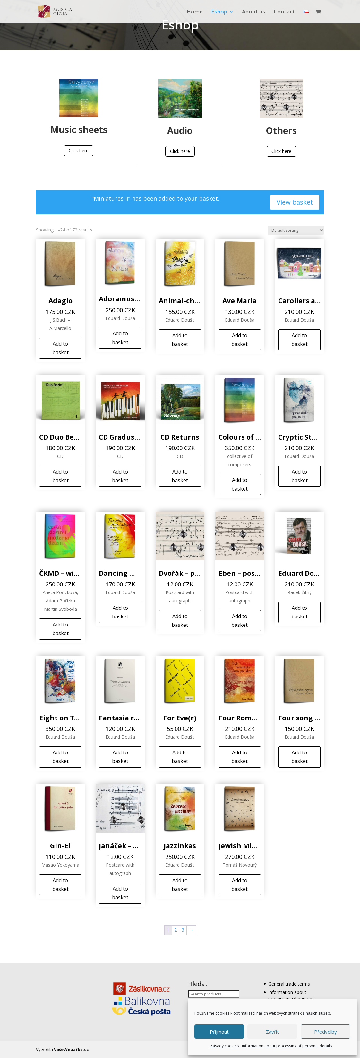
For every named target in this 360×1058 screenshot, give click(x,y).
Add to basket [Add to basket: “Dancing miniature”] (120, 612)
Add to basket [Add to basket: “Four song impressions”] (299, 757)
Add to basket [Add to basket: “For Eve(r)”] (180, 757)
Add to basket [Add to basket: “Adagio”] (60, 348)
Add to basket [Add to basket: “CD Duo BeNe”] (60, 476)
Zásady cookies (224, 1046)
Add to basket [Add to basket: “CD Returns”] (180, 476)
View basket (295, 202)
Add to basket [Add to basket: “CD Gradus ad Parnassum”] (120, 476)
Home (194, 12)
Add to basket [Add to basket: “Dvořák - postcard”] (180, 620)
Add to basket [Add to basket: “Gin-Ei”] (60, 885)
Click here (79, 150)
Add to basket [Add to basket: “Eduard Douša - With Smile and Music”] (299, 612)
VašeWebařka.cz (71, 1049)
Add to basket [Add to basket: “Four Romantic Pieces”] (239, 757)
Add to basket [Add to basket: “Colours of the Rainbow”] (239, 484)
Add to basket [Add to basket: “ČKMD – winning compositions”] (60, 629)
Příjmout (219, 1032)
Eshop (219, 12)
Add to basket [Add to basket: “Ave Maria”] (239, 340)
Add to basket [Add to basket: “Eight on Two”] (60, 757)
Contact (284, 12)
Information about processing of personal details (287, 1046)
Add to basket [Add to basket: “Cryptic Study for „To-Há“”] (299, 476)
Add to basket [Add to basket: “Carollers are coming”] (299, 340)
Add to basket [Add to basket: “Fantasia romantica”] (120, 757)
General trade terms (289, 984)
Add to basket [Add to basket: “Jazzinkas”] (180, 885)
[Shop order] (296, 230)
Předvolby (325, 1032)
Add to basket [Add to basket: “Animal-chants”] (180, 340)
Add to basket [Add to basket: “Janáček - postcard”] (120, 893)
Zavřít (272, 1032)
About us (253, 12)
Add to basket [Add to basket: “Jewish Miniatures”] (239, 885)
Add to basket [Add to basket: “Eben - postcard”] (239, 620)
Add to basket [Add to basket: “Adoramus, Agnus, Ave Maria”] (120, 338)
